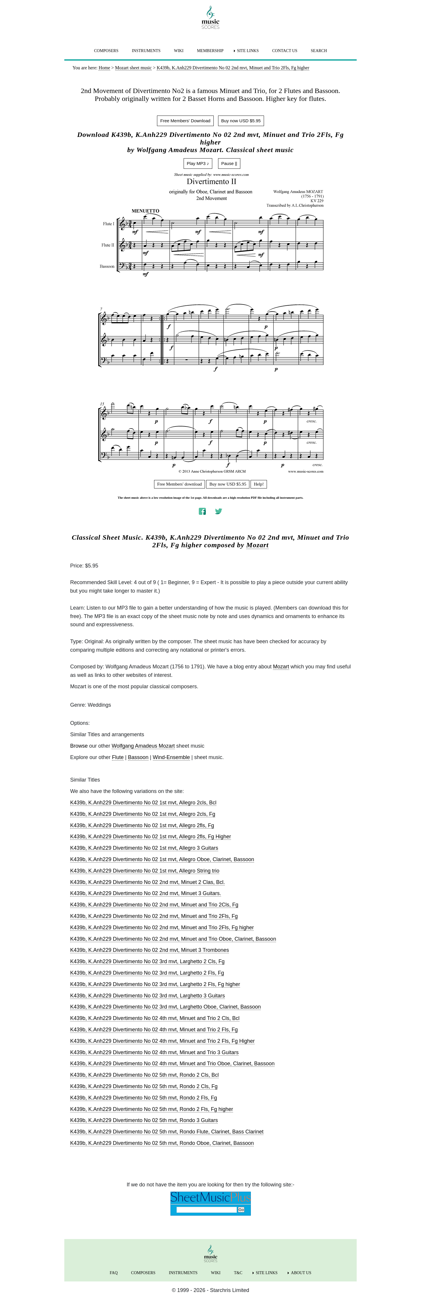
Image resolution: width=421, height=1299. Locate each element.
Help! (259, 484)
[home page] (210, 17)
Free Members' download (179, 484)
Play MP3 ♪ (198, 163)
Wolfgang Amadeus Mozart (143, 746)
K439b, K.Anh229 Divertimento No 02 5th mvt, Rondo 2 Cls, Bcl (144, 1075)
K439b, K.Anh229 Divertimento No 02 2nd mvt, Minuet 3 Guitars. (145, 893)
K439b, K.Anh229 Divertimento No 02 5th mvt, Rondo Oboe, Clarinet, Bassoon (162, 1143)
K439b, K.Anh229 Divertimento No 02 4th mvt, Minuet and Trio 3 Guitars (154, 1052)
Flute (118, 757)
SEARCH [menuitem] (319, 51)
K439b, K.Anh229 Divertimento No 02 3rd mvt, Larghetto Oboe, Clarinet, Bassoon (165, 1007)
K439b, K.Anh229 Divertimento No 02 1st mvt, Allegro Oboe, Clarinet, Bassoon (162, 859)
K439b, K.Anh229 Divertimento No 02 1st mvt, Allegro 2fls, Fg (142, 825)
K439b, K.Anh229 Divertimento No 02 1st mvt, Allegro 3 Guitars (144, 848)
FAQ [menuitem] (114, 1273)
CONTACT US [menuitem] (284, 51)
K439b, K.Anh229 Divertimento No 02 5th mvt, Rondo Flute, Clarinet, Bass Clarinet (166, 1132)
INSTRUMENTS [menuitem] (146, 51)
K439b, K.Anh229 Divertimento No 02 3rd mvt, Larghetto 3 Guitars (147, 996)
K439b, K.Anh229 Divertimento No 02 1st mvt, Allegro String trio (144, 871)
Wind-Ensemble (171, 757)
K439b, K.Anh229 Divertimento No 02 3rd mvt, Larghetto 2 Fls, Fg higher (155, 984)
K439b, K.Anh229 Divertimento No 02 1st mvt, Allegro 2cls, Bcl (143, 803)
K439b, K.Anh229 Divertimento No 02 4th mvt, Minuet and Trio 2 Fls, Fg (154, 1030)
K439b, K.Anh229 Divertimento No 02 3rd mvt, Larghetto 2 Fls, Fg (147, 973)
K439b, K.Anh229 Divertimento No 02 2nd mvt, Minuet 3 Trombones (149, 950)
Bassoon (138, 757)
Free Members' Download (185, 120)
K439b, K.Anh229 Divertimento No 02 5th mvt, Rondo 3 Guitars (144, 1120)
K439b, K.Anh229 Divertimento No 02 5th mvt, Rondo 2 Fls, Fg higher (151, 1109)
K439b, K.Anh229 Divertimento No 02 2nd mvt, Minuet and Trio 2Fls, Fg (154, 916)
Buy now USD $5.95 (241, 120)
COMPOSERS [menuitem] (106, 51)
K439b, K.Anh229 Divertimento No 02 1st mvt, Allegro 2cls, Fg (142, 814)
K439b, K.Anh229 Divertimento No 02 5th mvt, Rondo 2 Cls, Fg (144, 1086)
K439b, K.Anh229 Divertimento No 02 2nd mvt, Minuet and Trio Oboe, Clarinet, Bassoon (173, 939)
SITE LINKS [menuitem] (248, 51)
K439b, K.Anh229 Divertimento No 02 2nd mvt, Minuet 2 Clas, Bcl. (147, 882)
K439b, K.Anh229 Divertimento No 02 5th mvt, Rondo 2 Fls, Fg (143, 1098)
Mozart (257, 545)
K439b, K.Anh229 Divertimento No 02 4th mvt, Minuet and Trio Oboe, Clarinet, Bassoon (172, 1063)
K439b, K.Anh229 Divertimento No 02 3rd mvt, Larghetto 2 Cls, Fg (147, 961)
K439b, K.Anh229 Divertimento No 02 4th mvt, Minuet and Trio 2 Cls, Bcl (154, 1018)
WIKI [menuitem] (179, 51)
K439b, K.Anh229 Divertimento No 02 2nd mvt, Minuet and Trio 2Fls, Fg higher (162, 927)
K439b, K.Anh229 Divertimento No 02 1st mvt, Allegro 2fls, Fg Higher (150, 836)
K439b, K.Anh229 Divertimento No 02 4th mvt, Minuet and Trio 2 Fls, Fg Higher (162, 1041)
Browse (79, 746)
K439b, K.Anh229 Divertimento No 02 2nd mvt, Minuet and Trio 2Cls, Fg (154, 905)
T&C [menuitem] (238, 1273)
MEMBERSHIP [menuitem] (210, 51)
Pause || (229, 163)
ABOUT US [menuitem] (301, 1273)
